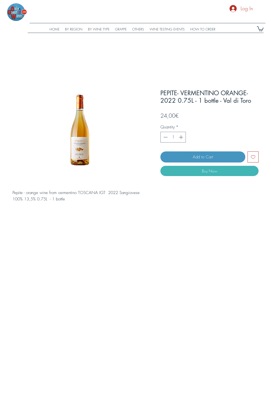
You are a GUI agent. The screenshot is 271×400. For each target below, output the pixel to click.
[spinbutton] (173, 137)
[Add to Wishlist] (253, 157)
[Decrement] (165, 137)
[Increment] (181, 137)
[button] (260, 28)
